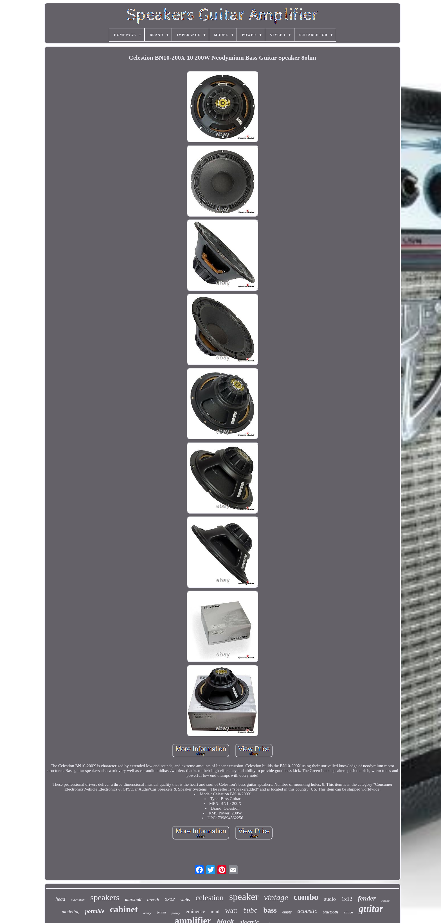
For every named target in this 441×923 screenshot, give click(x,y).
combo (306, 897)
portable (94, 911)
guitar (371, 908)
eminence (195, 911)
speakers (104, 897)
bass (270, 910)
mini (215, 911)
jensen (161, 912)
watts (185, 899)
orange (147, 913)
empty (287, 912)
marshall (133, 899)
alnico (348, 912)
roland (385, 900)
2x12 (170, 899)
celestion (209, 897)
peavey (176, 913)
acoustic (307, 911)
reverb (153, 899)
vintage (276, 897)
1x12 (346, 899)
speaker (243, 897)
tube (250, 911)
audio (330, 899)
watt (231, 910)
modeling (70, 911)
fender (367, 898)
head (60, 899)
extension (78, 900)
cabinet (124, 909)
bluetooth (330, 912)
